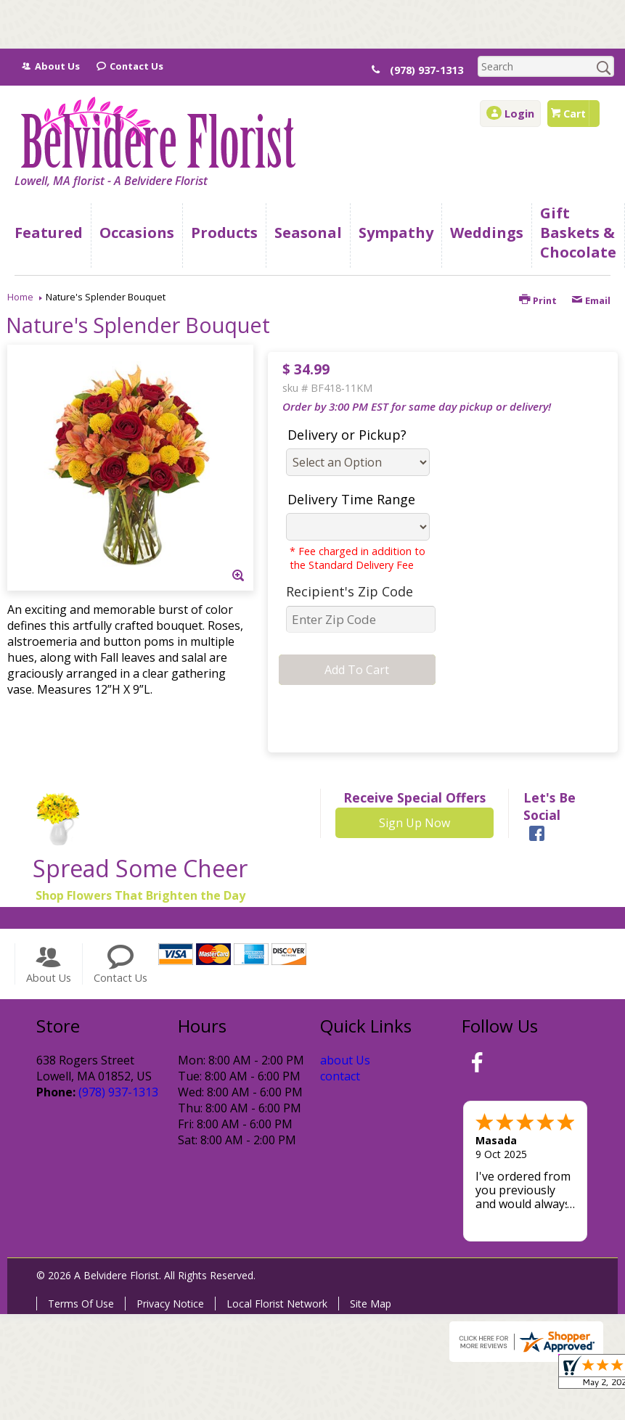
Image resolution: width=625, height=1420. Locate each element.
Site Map (370, 1303)
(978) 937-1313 (426, 70)
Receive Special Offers (414, 797)
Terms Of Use (81, 1303)
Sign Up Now (414, 823)
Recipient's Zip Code (349, 591)
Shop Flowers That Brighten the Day (140, 895)
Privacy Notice (170, 1303)
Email (590, 300)
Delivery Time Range (351, 499)
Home (20, 296)
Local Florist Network (276, 1303)
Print (538, 300)
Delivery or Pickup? (347, 434)
